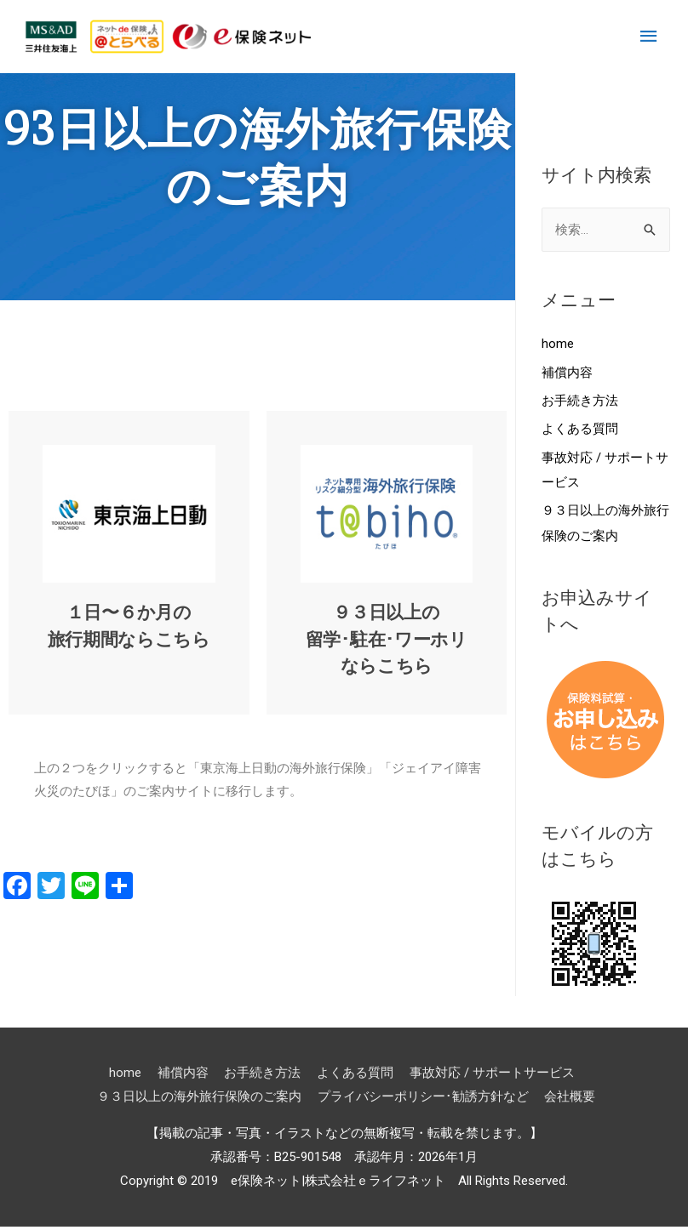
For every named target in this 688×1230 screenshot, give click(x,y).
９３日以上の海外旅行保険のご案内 (200, 1099)
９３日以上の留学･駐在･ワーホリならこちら (386, 639)
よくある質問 (580, 431)
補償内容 (567, 373)
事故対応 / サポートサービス (491, 1075)
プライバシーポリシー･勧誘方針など (424, 1099)
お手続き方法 (580, 402)
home (558, 344)
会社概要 (571, 1099)
